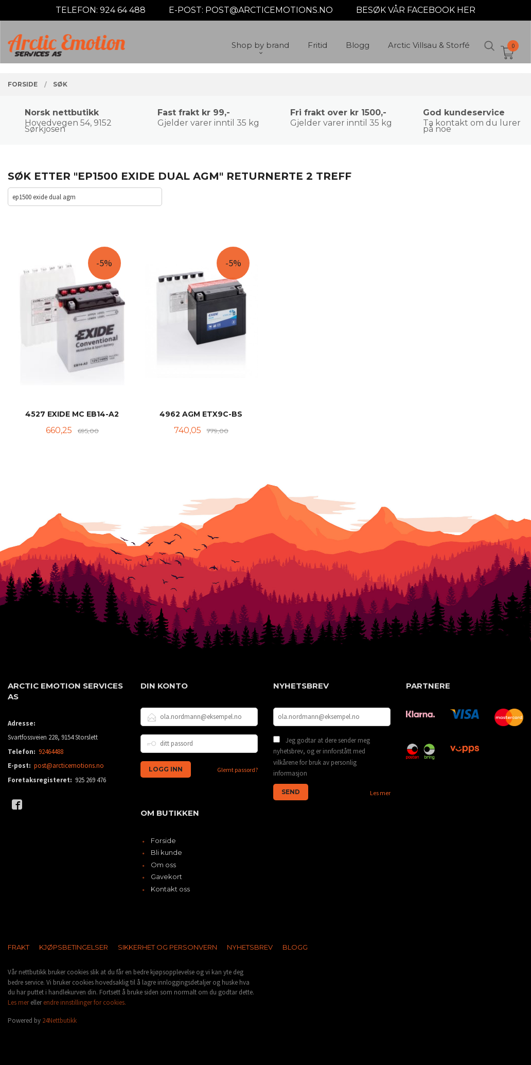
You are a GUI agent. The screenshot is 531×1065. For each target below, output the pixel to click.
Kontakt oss (170, 889)
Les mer (380, 793)
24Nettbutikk (59, 1020)
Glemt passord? (237, 770)
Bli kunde (166, 852)
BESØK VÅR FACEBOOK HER (415, 10)
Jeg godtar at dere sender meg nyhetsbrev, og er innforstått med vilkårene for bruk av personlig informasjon (321, 757)
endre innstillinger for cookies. (84, 1002)
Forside (163, 840)
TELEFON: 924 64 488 (101, 10)
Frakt (18, 947)
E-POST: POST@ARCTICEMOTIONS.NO (251, 10)
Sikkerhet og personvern (167, 947)
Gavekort (166, 876)
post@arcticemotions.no (69, 765)
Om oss (163, 865)
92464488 (51, 751)
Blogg (295, 947)
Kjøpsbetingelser (73, 947)
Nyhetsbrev (250, 947)
